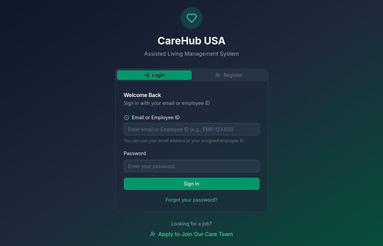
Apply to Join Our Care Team (191, 234)
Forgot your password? (192, 200)
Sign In (192, 184)
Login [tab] (154, 75)
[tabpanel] (192, 148)
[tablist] (192, 75)
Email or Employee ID (152, 117)
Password (135, 153)
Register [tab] (228, 75)
